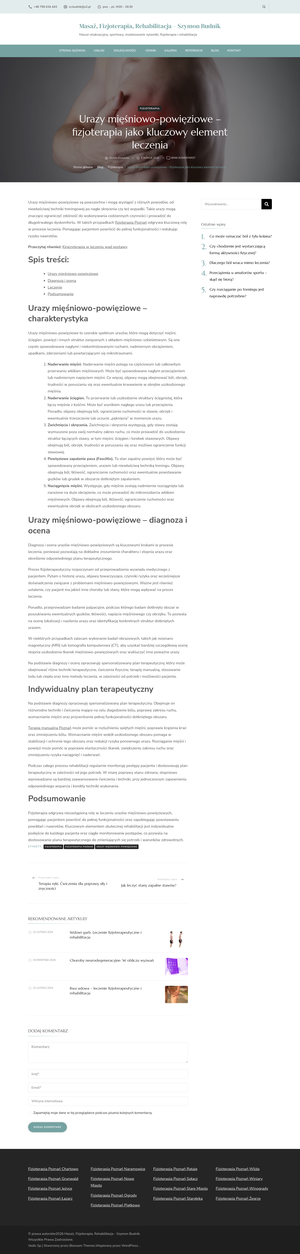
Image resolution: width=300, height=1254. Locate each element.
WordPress (129, 1245)
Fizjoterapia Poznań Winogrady (242, 1188)
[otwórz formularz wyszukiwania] (264, 6)
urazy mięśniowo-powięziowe (116, 846)
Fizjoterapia (150, 108)
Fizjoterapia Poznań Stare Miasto (180, 1188)
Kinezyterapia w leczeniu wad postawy (95, 246)
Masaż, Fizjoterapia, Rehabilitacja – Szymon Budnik (150, 26)
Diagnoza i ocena (62, 280)
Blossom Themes (82, 1245)
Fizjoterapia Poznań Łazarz (50, 1198)
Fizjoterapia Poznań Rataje (175, 1168)
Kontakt (234, 51)
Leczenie (55, 287)
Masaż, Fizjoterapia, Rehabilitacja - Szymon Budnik (102, 1233)
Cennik (150, 51)
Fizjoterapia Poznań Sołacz (175, 1178)
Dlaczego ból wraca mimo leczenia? (240, 262)
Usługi (99, 51)
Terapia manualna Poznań (49, 727)
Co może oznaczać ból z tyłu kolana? (241, 236)
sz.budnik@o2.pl (80, 7)
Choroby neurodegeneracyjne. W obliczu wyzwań (112, 960)
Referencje (194, 51)
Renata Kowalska (119, 158)
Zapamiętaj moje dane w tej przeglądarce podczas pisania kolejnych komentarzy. (92, 1113)
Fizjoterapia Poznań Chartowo (53, 1168)
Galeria (170, 51)
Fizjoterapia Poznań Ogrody (114, 1195)
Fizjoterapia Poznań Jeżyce (50, 1188)
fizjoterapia (53, 846)
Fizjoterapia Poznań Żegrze (238, 1198)
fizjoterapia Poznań (131, 222)
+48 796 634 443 (45, 7)
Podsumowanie (61, 294)
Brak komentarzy (183, 158)
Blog (215, 51)
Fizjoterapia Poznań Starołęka (177, 1198)
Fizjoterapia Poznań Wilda (238, 1168)
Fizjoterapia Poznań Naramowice (118, 1168)
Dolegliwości (125, 51)
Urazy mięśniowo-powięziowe (73, 273)
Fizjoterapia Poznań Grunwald (53, 1178)
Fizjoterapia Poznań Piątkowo (115, 1205)
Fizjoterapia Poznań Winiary (239, 1178)
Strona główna (72, 51)
